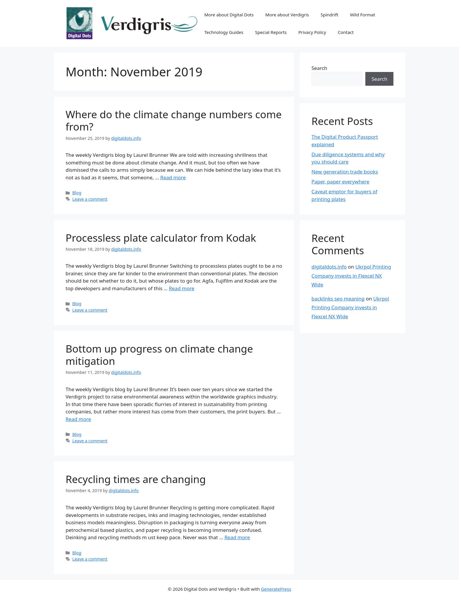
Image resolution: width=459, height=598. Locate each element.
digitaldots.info (329, 266)
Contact (346, 32)
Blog (76, 192)
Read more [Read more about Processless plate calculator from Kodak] (181, 288)
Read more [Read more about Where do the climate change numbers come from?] (173, 177)
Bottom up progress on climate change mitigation (159, 355)
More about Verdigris (287, 15)
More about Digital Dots (229, 15)
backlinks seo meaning (337, 298)
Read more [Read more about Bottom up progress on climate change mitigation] (78, 419)
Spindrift (329, 15)
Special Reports (271, 32)
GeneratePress (276, 589)
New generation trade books (344, 171)
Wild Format (362, 15)
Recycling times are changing (136, 479)
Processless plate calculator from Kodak (161, 238)
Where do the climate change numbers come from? (174, 120)
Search (319, 68)
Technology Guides (223, 32)
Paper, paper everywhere (340, 181)
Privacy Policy (312, 32)
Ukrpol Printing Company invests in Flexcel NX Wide (351, 275)
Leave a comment (89, 199)
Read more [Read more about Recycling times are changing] (237, 537)
